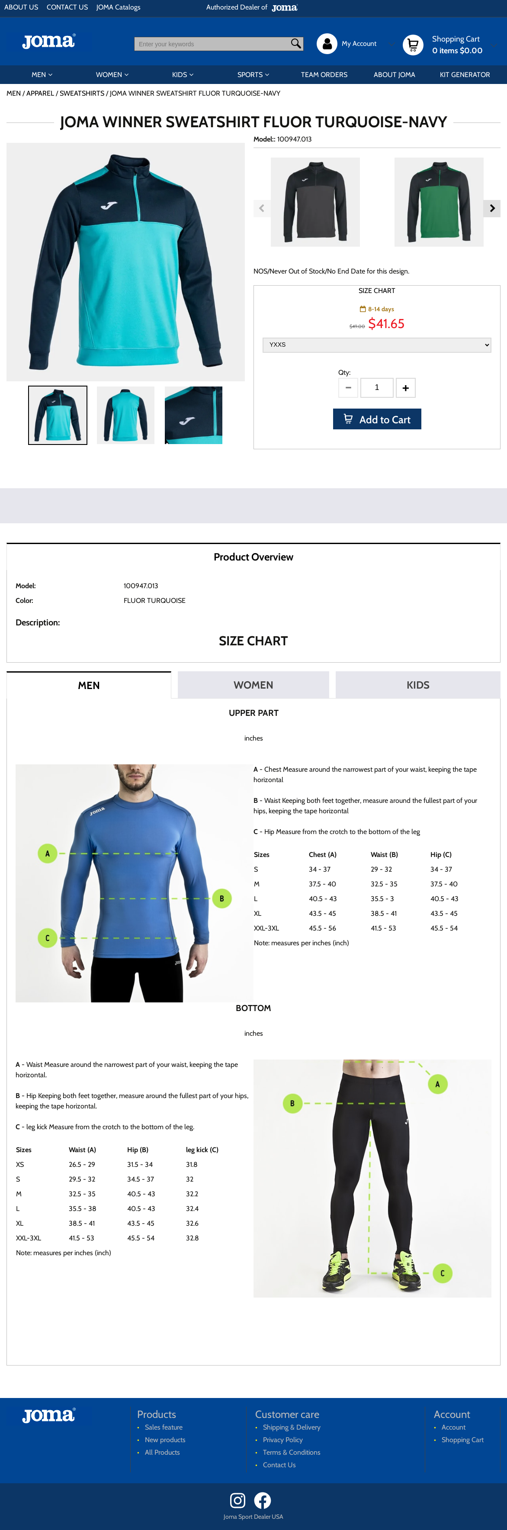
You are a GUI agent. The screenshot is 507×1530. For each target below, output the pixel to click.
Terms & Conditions (292, 1452)
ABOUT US (21, 7)
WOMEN (109, 75)
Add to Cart (384, 419)
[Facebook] (265, 1507)
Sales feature (164, 1427)
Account (453, 1427)
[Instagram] (241, 1507)
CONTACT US (67, 7)
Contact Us (279, 1465)
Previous (262, 208)
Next (492, 208)
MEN (39, 75)
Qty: (344, 372)
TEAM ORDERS (324, 75)
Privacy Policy (283, 1440)
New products (165, 1440)
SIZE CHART (377, 291)
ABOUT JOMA (394, 75)
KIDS (179, 75)
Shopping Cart (463, 1440)
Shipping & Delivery (292, 1427)
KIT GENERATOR (465, 75)
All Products (162, 1452)
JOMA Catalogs (118, 7)
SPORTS (250, 75)
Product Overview (253, 557)
